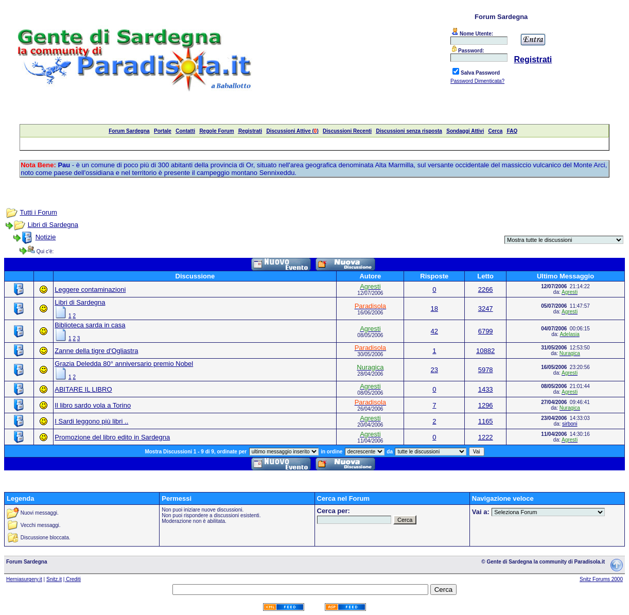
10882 (485, 351)
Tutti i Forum (38, 212)
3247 (485, 308)
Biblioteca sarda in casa (90, 325)
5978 (485, 370)
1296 (485, 405)
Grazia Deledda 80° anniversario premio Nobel (124, 363)
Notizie (46, 237)
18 (434, 308)
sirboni (569, 424)
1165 (485, 421)
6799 (485, 331)
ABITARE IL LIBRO (83, 389)
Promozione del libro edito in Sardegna (112, 437)
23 (434, 370)
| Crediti (72, 579)
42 (434, 331)
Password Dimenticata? (477, 81)
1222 (485, 437)
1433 (485, 389)
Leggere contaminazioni (90, 289)
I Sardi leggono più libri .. (91, 421)
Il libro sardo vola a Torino (93, 405)
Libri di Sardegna (53, 225)
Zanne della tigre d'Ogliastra (96, 351)
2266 (485, 289)
